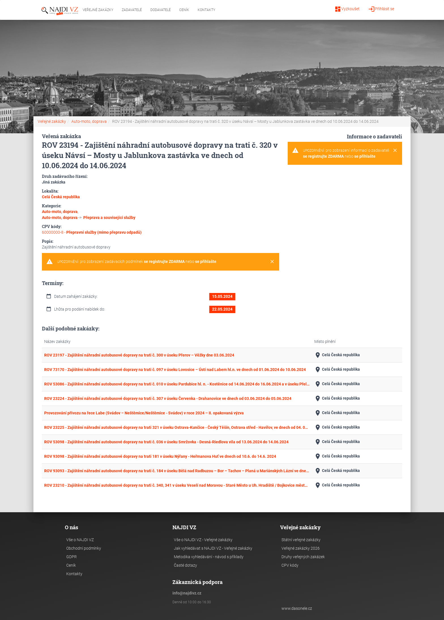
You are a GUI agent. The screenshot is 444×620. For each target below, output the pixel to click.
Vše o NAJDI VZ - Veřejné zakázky (203, 539)
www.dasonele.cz (296, 608)
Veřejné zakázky (98, 10)
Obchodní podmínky (83, 548)
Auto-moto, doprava (89, 121)
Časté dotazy (185, 565)
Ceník (184, 10)
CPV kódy (289, 565)
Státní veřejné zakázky (301, 539)
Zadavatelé (132, 10)
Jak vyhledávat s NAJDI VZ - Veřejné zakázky (213, 548)
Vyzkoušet (347, 9)
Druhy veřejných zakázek (303, 556)
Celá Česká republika (337, 355)
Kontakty (206, 10)
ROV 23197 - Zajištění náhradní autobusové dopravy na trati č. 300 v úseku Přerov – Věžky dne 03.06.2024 (139, 355)
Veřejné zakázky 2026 (300, 548)
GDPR (71, 556)
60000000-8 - (92, 232)
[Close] (272, 262)
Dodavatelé (160, 10)
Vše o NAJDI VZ (80, 539)
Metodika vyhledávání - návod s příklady (209, 556)
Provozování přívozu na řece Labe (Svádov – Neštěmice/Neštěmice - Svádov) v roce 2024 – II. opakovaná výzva (144, 413)
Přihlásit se (381, 9)
